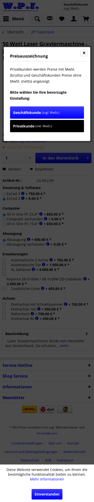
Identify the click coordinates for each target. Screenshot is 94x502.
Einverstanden (47, 494)
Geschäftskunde (36, 112)
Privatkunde (32, 126)
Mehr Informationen (47, 479)
